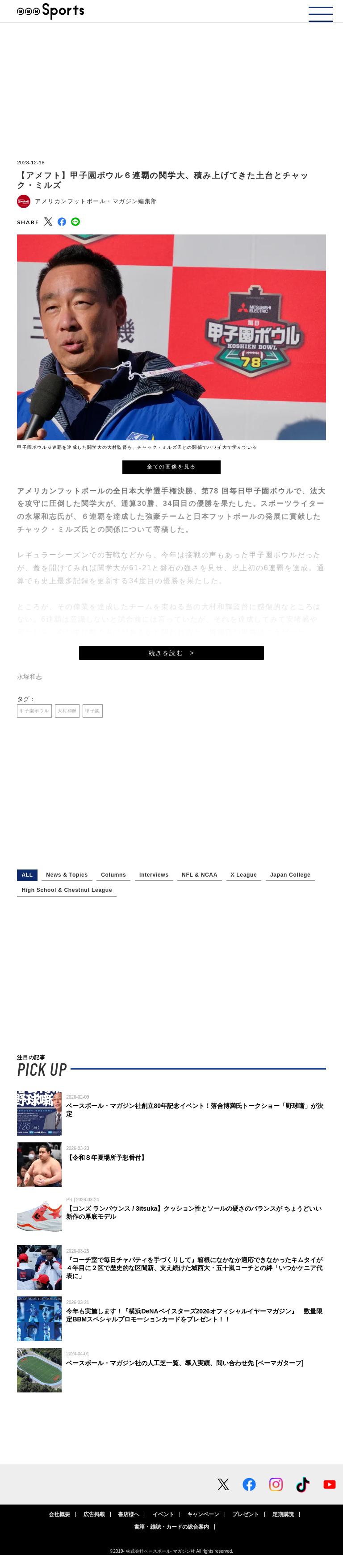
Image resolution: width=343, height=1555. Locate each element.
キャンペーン (203, 1514)
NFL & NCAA (200, 875)
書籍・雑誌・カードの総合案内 (171, 1527)
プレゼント (245, 1514)
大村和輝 (67, 710)
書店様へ (128, 1514)
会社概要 (59, 1514)
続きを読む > (171, 652)
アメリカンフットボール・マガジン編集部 (96, 201)
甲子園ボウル (34, 710)
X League (244, 875)
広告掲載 (94, 1514)
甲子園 (92, 710)
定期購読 (283, 1514)
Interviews (154, 875)
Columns (113, 875)
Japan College (290, 875)
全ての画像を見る (171, 467)
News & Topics (67, 875)
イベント (163, 1514)
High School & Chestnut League (66, 890)
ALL (27, 875)
